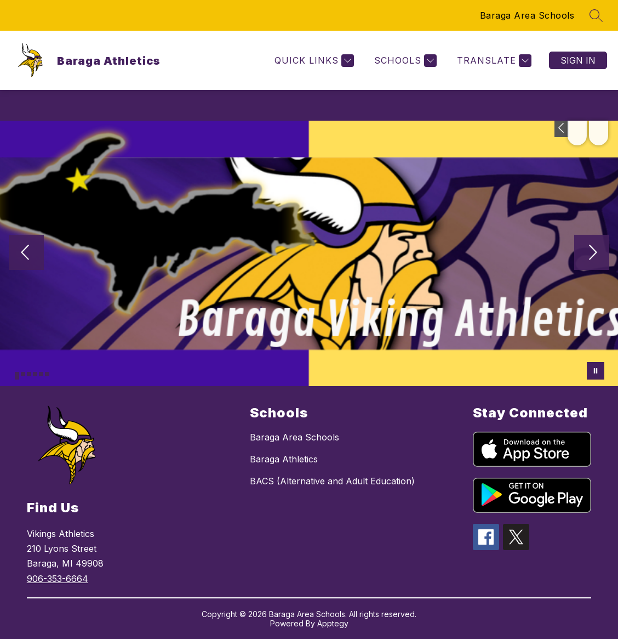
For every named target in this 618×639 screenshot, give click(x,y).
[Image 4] (35, 374)
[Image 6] (47, 374)
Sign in (578, 60)
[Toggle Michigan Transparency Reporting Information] (561, 129)
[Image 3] (29, 374)
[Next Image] (591, 253)
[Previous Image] (26, 253)
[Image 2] (23, 374)
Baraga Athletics (284, 459)
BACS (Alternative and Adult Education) (332, 481)
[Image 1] (17, 376)
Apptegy (332, 623)
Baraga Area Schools (527, 15)
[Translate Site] (492, 60)
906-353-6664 (57, 578)
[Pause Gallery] (595, 371)
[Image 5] (41, 374)
